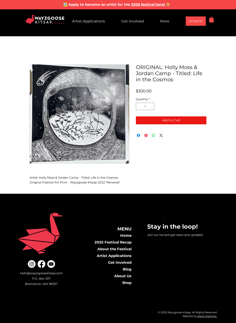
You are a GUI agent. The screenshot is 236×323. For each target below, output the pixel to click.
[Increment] (151, 106)
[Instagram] (32, 264)
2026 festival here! (148, 4)
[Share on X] (161, 135)
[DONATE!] (196, 21)
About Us (123, 276)
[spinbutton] (145, 106)
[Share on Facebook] (138, 135)
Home (126, 235)
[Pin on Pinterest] (146, 135)
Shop (127, 283)
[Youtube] (51, 264)
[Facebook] (41, 264)
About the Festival (114, 249)
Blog (127, 269)
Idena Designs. (207, 316)
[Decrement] (138, 106)
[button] (211, 19)
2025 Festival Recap (113, 242)
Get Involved (120, 262)
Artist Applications (114, 256)
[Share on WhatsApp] (153, 135)
